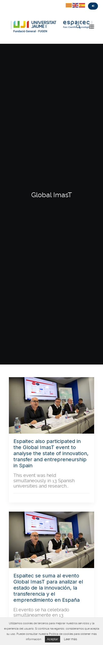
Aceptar (52, 639)
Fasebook (13, 2)
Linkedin (32, 2)
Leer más (70, 639)
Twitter (4, 2)
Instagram (23, 2)
